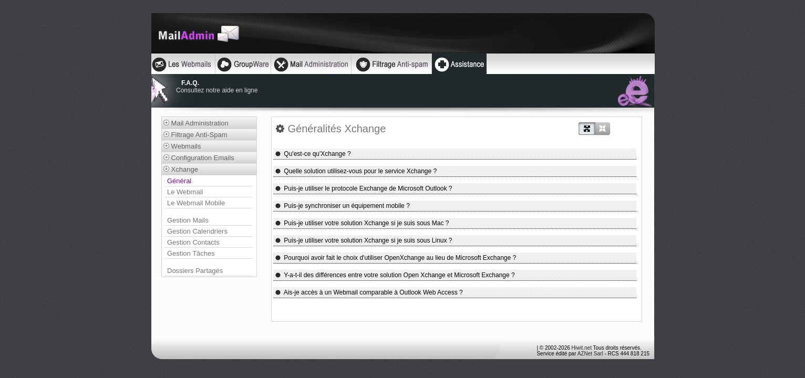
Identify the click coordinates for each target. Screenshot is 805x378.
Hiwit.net (582, 348)
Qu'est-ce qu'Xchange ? (313, 154)
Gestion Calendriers (197, 231)
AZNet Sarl (590, 353)
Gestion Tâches (191, 253)
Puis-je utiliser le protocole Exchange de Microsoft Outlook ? (363, 188)
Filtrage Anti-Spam (195, 135)
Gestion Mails (188, 220)
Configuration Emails (198, 158)
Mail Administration (196, 123)
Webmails (182, 146)
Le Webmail (185, 192)
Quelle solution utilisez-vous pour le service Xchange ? (356, 171)
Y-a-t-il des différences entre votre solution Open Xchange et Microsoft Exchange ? (395, 275)
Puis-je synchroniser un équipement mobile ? (342, 205)
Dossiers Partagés (195, 271)
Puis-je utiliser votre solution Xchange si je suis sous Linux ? (363, 240)
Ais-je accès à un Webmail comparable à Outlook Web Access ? (369, 292)
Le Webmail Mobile (196, 203)
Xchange (180, 169)
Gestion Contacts (193, 242)
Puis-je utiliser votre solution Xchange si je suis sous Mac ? (362, 223)
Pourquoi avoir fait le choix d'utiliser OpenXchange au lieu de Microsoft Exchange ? (395, 257)
